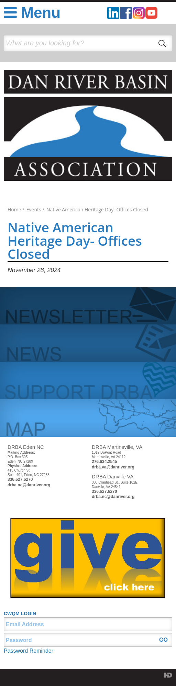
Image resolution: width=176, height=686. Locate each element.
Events (33, 209)
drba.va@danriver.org (113, 467)
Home (14, 209)
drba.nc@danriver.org (29, 485)
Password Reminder (28, 651)
